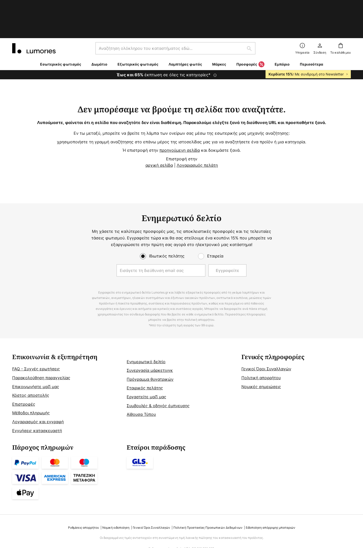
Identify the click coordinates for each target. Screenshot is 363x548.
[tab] (67, 362)
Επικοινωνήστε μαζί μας (35, 354)
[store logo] (34, 16)
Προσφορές (250, 32)
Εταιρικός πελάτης (145, 356)
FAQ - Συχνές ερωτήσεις (36, 337)
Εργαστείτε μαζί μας (146, 365)
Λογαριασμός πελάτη (197, 133)
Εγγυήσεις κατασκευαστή (37, 398)
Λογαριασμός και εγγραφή (38, 389)
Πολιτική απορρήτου (261, 345)
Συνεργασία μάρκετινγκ (150, 338)
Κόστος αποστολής (30, 363)
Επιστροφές (23, 372)
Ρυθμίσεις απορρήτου (83, 495)
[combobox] (175, 16)
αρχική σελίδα (159, 133)
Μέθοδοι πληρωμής (31, 381)
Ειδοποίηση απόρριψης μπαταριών (270, 495)
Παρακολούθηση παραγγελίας (41, 345)
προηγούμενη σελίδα (179, 118)
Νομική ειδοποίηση (115, 495)
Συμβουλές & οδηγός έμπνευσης (158, 373)
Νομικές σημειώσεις (261, 354)
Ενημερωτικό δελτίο (146, 329)
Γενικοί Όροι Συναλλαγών (266, 337)
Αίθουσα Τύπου (141, 382)
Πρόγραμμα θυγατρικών (150, 347)
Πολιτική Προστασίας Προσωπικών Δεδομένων (207, 495)
